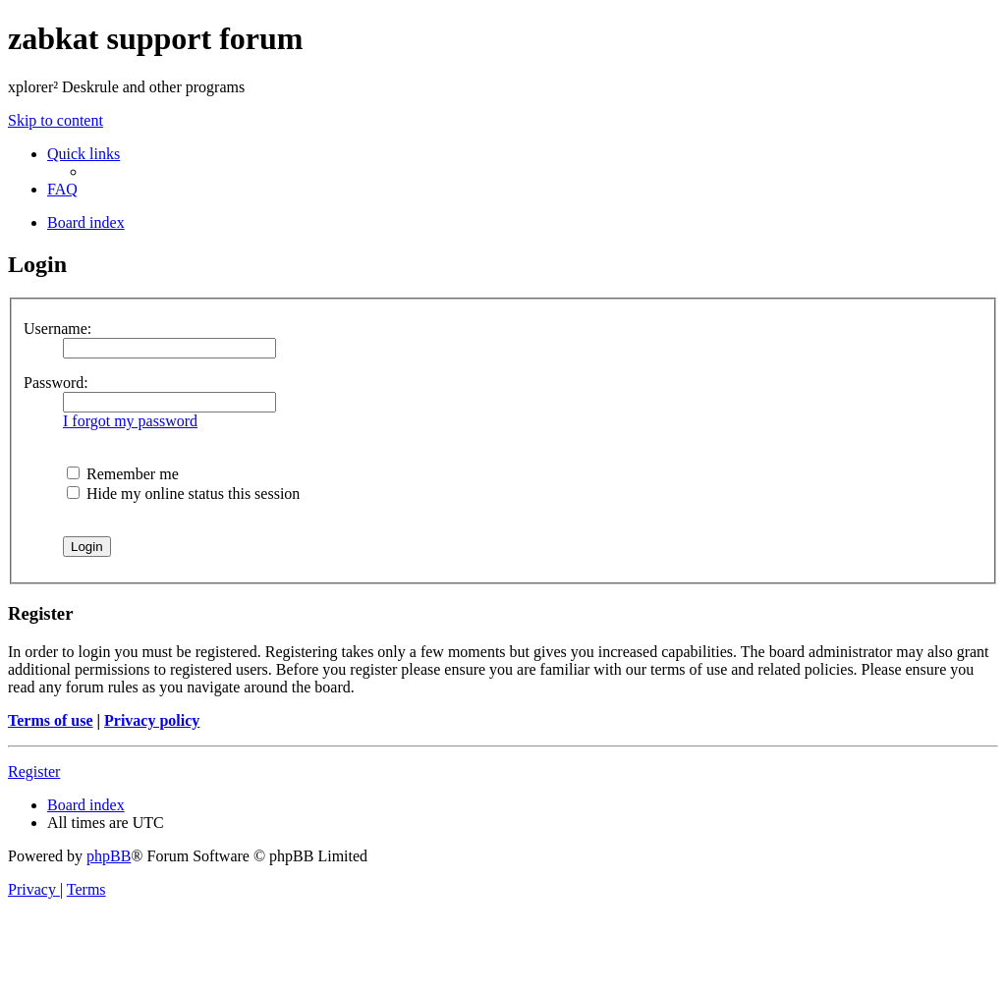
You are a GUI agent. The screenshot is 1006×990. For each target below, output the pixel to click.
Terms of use (50, 720)
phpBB (108, 856)
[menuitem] (62, 189)
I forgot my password (130, 420)
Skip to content (55, 120)
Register (34, 771)
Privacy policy (151, 720)
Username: (57, 328)
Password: (56, 382)
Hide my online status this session (183, 493)
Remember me (123, 474)
